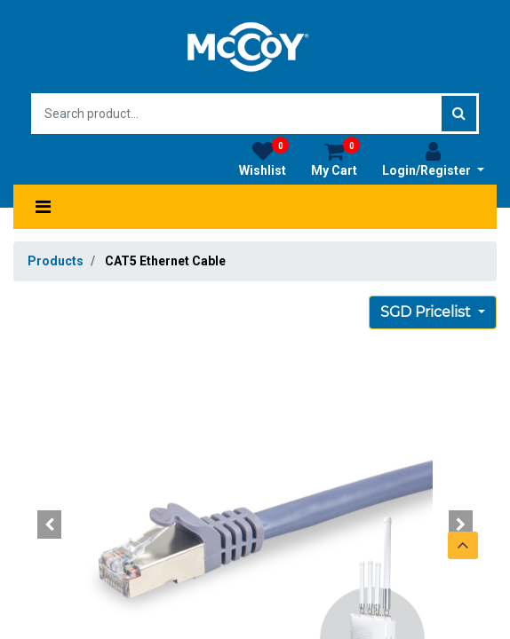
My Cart (335, 159)
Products (56, 261)
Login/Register (433, 159)
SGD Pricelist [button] (427, 312)
